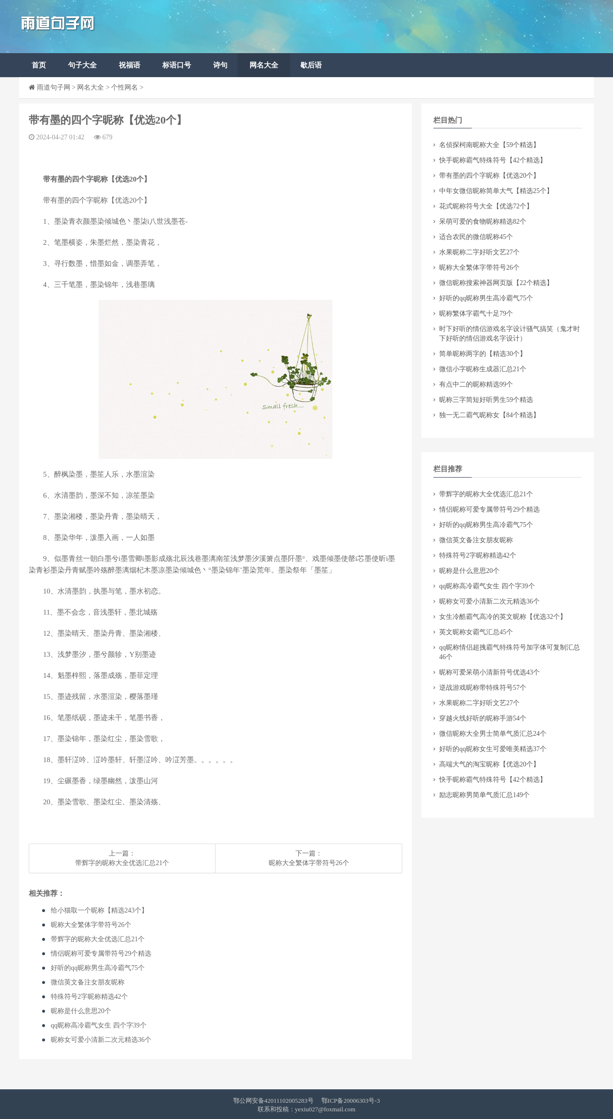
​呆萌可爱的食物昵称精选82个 (482, 221)
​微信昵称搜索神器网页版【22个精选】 (496, 282)
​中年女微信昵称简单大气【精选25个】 (496, 190)
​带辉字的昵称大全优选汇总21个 (122, 863)
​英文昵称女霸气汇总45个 (476, 632)
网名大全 (264, 65)
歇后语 (311, 65)
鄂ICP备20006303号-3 (350, 1100)
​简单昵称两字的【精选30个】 (482, 353)
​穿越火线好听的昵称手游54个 (482, 718)
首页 (39, 65)
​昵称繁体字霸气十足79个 (476, 313)
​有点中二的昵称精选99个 (476, 384)
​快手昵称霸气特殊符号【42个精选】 (492, 160)
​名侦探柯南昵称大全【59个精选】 (489, 144)
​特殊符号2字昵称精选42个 (89, 996)
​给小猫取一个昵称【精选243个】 (99, 910)
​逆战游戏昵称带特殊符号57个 (482, 687)
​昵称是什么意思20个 (81, 1011)
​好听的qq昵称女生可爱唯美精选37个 (492, 749)
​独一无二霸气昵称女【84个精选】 (489, 415)
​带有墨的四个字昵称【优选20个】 (489, 175)
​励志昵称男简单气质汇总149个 (484, 795)
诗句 (220, 65)
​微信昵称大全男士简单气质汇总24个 (492, 733)
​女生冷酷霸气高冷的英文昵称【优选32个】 (503, 616)
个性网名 (124, 87)
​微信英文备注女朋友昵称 (88, 982)
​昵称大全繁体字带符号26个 (309, 863)
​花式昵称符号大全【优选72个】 (486, 206)
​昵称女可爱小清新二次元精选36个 (101, 1039)
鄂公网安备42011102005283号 (273, 1100)
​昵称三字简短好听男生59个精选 (486, 399)
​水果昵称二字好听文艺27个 (479, 252)
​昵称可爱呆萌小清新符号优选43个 (489, 672)
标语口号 (176, 65)
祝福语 (129, 65)
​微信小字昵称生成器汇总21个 (482, 369)
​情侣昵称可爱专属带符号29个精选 (101, 953)
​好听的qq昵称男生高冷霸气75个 (98, 967)
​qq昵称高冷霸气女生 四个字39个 (99, 1025)
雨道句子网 (53, 87)
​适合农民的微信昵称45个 (476, 236)
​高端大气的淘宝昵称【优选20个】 (489, 764)
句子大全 (82, 65)
